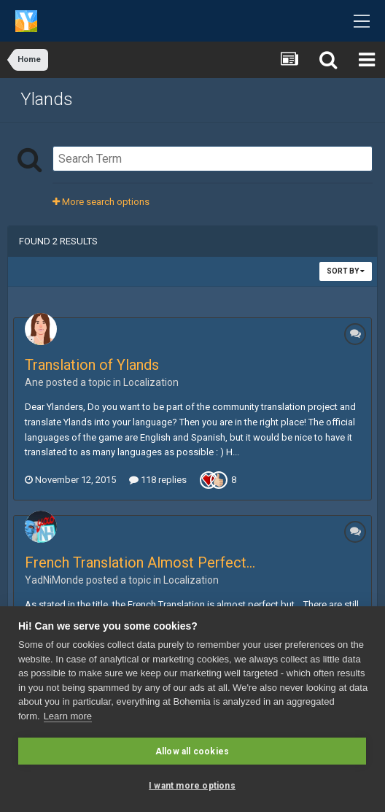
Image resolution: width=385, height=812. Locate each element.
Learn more (68, 716)
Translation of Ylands (92, 365)
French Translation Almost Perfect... (140, 562)
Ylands (46, 99)
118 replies (158, 479)
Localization (151, 382)
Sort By (346, 271)
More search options (100, 201)
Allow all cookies (192, 751)
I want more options (192, 786)
